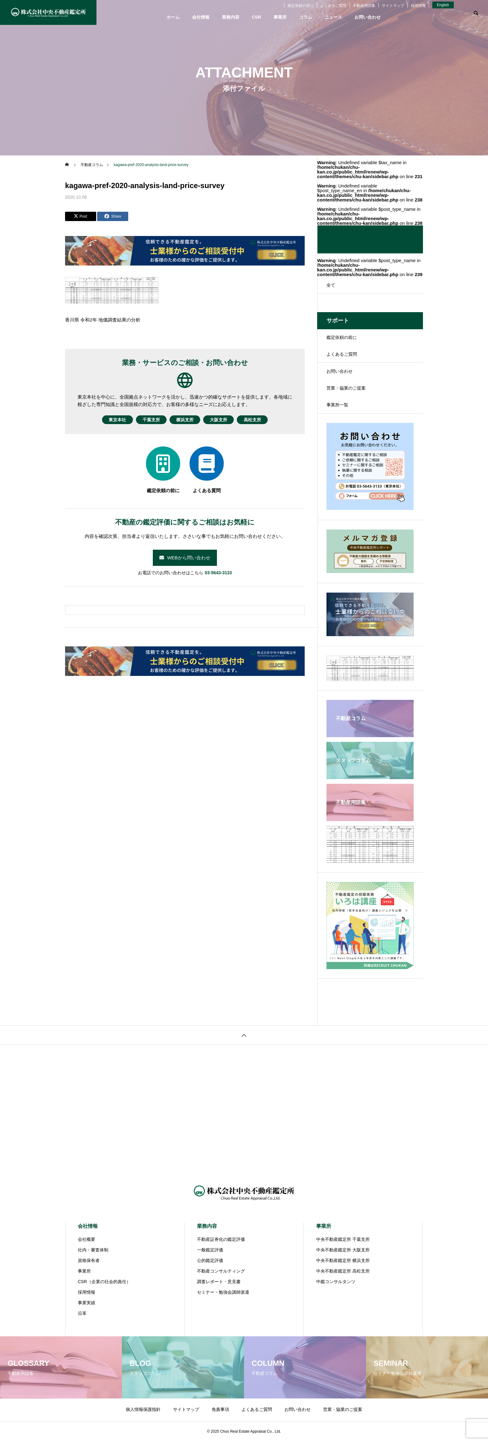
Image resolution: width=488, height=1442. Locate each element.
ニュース (333, 17)
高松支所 (264, 419)
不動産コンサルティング (221, 1272)
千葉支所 (145, 419)
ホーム (173, 17)
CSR (256, 17)
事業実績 (86, 1303)
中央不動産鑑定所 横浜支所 (343, 1261)
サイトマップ (393, 5)
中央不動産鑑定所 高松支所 (343, 1272)
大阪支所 (224, 419)
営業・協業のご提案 (346, 388)
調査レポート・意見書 (219, 1282)
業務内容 (230, 17)
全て (330, 285)
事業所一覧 (337, 406)
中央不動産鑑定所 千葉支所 (343, 1240)
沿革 (82, 1314)
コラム (305, 17)
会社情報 (200, 17)
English (443, 5)
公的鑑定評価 (210, 1261)
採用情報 (418, 5)
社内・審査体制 (93, 1251)
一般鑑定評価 (210, 1251)
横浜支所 (185, 419)
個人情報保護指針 (143, 1410)
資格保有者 (89, 1261)
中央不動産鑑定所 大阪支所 (343, 1251)
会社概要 (86, 1240)
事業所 (280, 17)
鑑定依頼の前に (301, 5)
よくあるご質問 (333, 5)
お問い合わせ (367, 17)
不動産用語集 (364, 5)
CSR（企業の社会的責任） (104, 1282)
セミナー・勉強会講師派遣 (223, 1293)
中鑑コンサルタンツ (335, 1282)
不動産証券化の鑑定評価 (221, 1240)
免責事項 (220, 1410)
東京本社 (105, 419)
